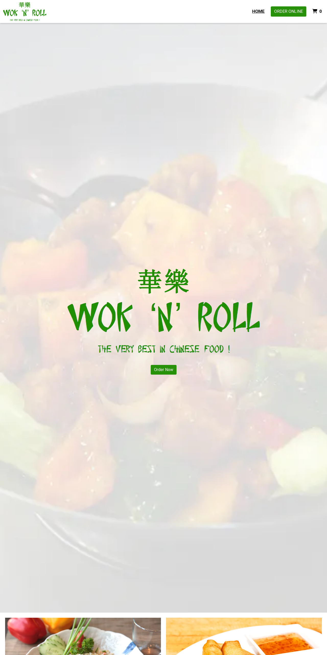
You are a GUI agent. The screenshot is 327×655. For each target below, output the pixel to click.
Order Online (288, 11)
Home (258, 11)
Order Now (163, 369)
